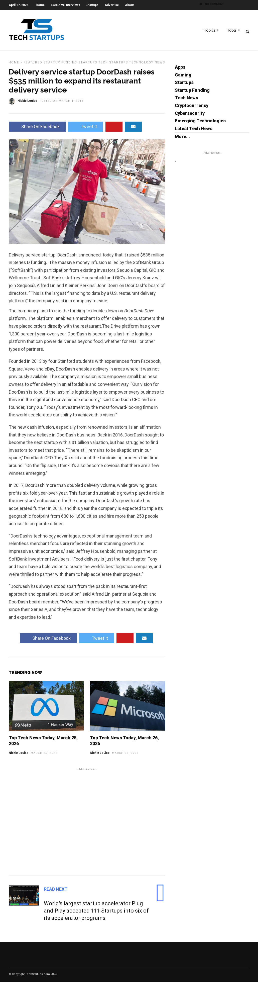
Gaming (183, 77)
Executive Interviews (65, 5)
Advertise (112, 5)
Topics (209, 30)
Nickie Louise (18, 755)
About (129, 5)
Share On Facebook (37, 128)
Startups (92, 5)
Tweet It (85, 128)
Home (40, 5)
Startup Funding (60, 64)
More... (182, 138)
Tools (231, 30)
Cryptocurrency (191, 107)
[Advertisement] (87, 823)
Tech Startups (113, 64)
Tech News (186, 100)
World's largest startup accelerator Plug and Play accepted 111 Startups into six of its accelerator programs (96, 913)
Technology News (147, 64)
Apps (180, 69)
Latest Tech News (193, 130)
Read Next (55, 891)
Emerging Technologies (200, 123)
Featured (33, 64)
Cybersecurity (190, 115)
